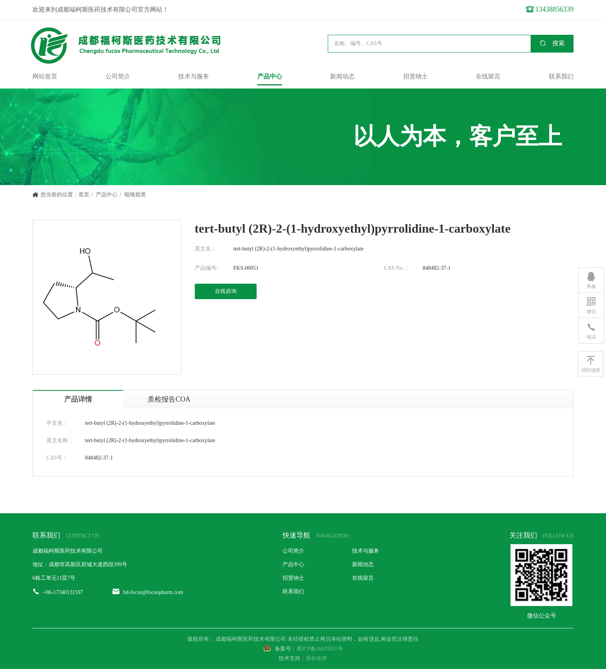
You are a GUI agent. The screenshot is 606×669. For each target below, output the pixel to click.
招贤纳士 (415, 76)
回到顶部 (591, 363)
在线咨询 (226, 291)
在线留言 (488, 76)
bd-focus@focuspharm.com (153, 592)
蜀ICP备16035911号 (319, 649)
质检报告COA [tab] (169, 399)
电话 (591, 330)
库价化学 (316, 658)
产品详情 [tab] (78, 399)
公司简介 (118, 76)
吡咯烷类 (135, 194)
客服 (591, 280)
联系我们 (561, 76)
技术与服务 (193, 76)
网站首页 (44, 76)
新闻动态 (342, 76)
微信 (591, 305)
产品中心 (269, 76)
